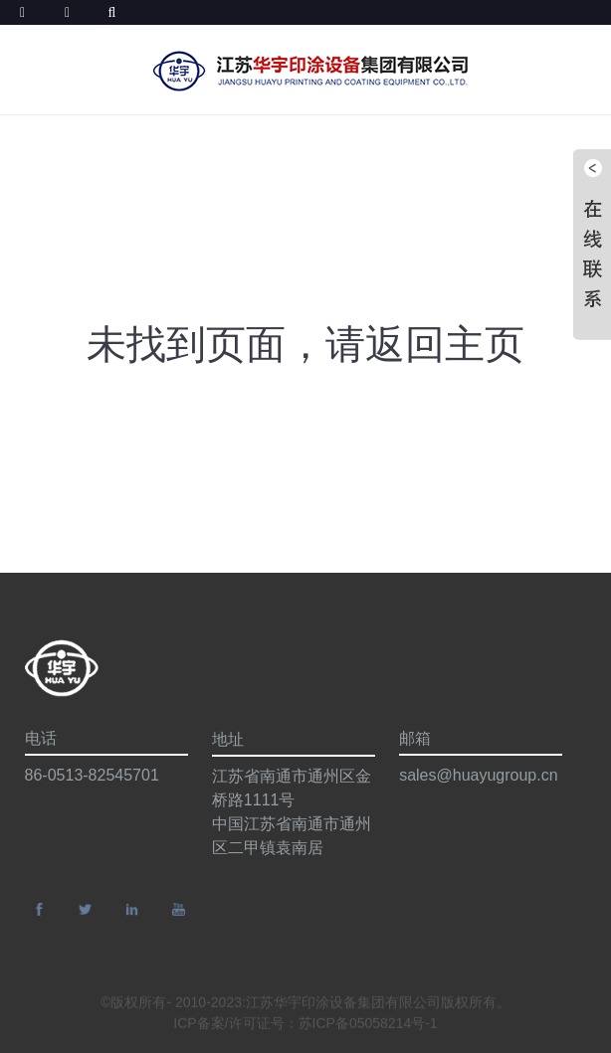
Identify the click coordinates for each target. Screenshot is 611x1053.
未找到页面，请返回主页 (305, 344)
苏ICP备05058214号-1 (368, 1026)
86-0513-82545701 (92, 775)
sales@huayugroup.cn (478, 775)
